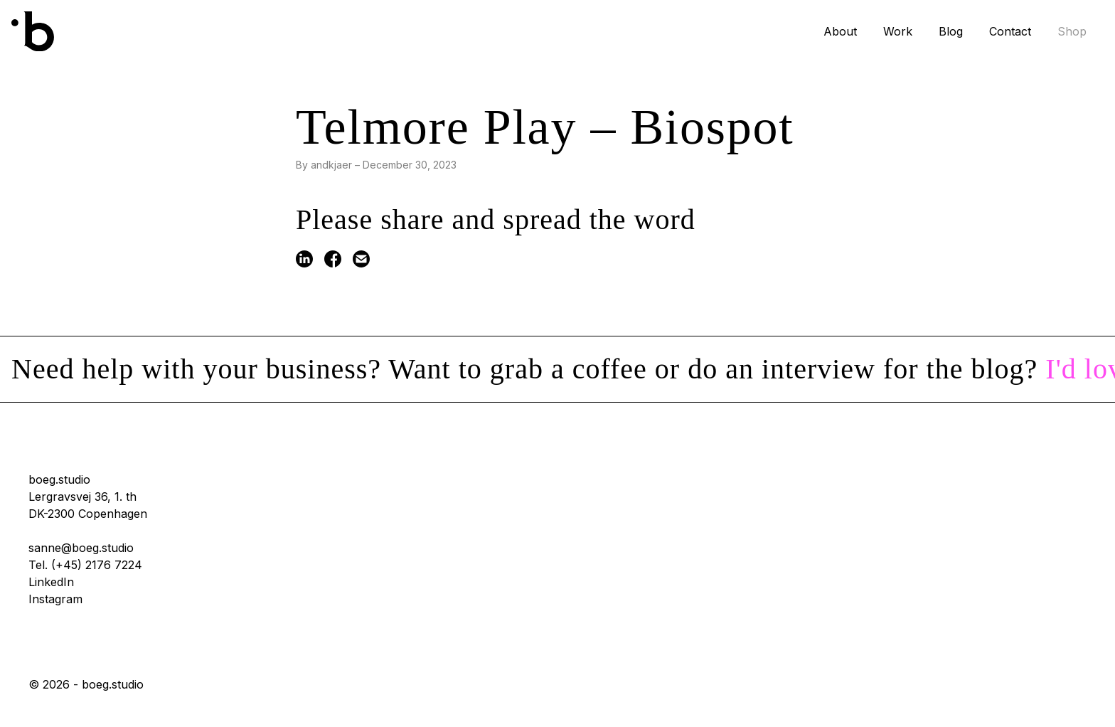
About (840, 31)
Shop (1072, 31)
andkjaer (331, 165)
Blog (951, 31)
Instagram (55, 599)
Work (897, 31)
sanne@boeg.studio (81, 548)
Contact (1010, 31)
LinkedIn (51, 582)
